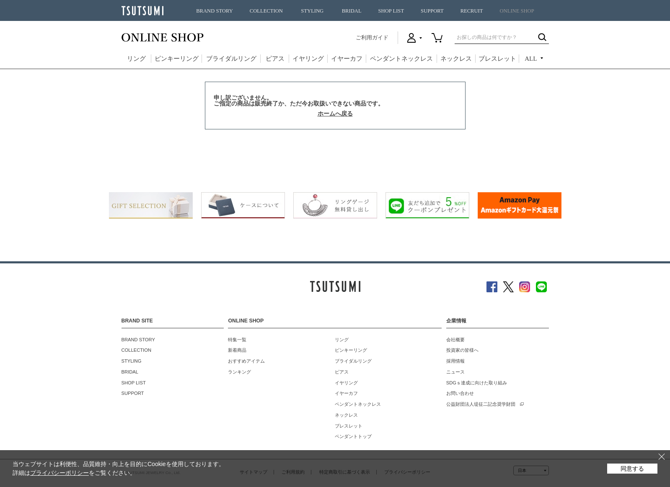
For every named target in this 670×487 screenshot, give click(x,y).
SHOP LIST (391, 11)
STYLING (312, 11)
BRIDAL (352, 11)
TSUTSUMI (142, 10)
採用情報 (455, 360)
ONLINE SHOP (517, 11)
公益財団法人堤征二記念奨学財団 (480, 404)
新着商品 (237, 350)
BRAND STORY (214, 11)
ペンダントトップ (353, 436)
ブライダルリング (231, 58)
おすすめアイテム (246, 360)
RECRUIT (471, 11)
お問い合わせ (460, 393)
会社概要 (455, 339)
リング (136, 58)
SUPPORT (432, 11)
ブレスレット (497, 58)
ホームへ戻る (335, 113)
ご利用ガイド (372, 37)
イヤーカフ (346, 58)
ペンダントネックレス (401, 58)
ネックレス (456, 58)
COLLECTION (266, 11)
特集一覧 (237, 339)
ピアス (275, 58)
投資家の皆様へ (462, 350)
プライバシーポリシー (59, 472)
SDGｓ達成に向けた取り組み (476, 382)
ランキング (239, 371)
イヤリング (308, 58)
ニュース (455, 371)
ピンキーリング (177, 58)
